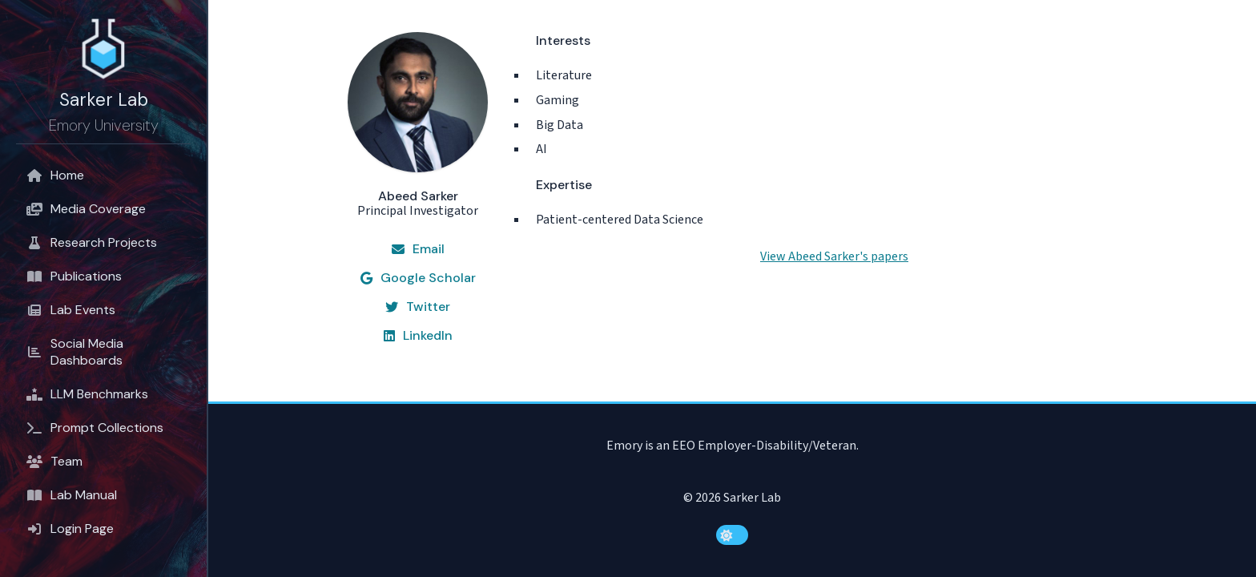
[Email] (418, 249)
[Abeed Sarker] (418, 125)
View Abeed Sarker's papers (834, 256)
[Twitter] (417, 307)
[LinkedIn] (418, 335)
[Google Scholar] (418, 278)
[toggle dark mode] (732, 535)
